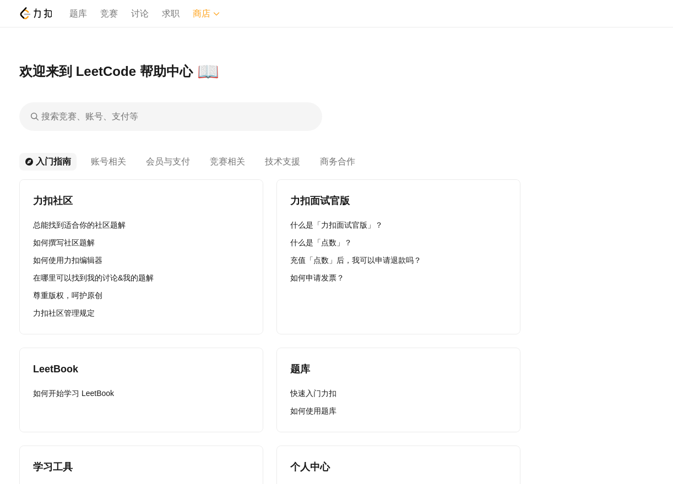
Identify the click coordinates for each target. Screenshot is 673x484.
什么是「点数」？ (321, 242)
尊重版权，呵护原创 (67, 295)
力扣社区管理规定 (64, 313)
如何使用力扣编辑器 (67, 260)
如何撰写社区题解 (64, 242)
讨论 (140, 13)
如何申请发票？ (317, 277)
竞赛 (109, 13)
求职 (171, 13)
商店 (206, 13)
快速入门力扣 (313, 393)
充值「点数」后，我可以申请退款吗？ (355, 260)
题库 (78, 13)
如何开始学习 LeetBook (73, 393)
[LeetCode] (35, 13)
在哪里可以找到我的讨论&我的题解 (93, 277)
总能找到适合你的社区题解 (79, 225)
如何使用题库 (313, 410)
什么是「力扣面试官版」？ (336, 225)
